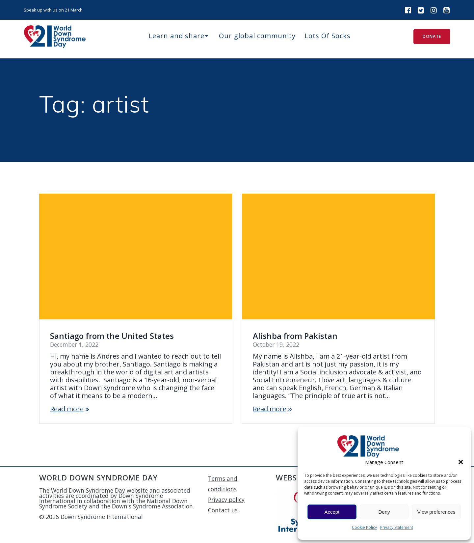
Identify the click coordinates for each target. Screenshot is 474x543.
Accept (331, 512)
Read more (67, 409)
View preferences (436, 512)
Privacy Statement (396, 527)
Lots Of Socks (327, 35)
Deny (384, 512)
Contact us (223, 510)
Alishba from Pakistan (295, 335)
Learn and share (176, 35)
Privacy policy (226, 499)
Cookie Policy (364, 527)
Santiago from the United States (112, 335)
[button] (461, 462)
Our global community (257, 35)
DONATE (432, 36)
